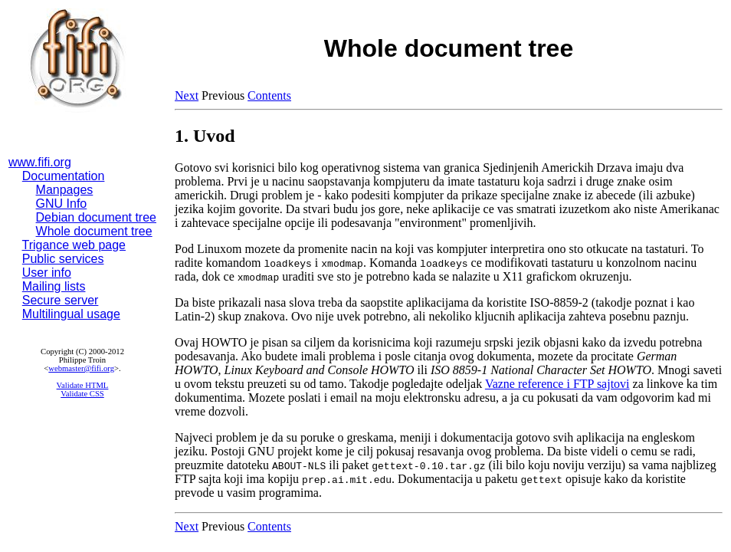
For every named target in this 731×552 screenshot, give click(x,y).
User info (46, 272)
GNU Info (61, 203)
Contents (269, 95)
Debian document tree (96, 217)
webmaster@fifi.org (81, 368)
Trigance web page (74, 244)
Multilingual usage (71, 313)
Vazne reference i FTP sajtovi (557, 383)
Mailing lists (54, 286)
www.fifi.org (39, 162)
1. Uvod (205, 136)
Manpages (64, 189)
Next (186, 95)
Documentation (63, 175)
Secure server (60, 300)
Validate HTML (83, 385)
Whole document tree (94, 231)
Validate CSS (82, 393)
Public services (63, 258)
